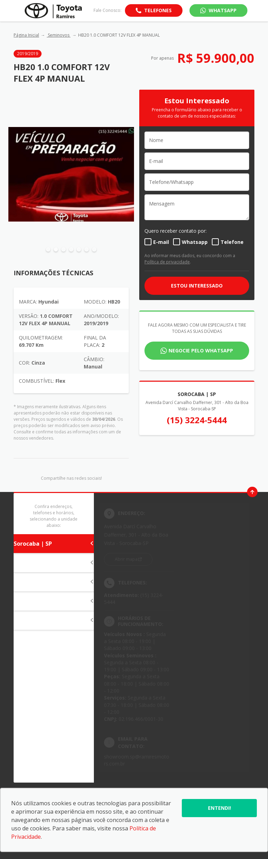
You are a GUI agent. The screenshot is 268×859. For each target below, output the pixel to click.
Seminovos (58, 35)
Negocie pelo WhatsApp (201, 350)
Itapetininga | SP (54, 563)
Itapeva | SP (54, 601)
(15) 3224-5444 (197, 420)
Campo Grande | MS (54, 620)
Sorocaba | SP (54, 543)
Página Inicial (26, 35)
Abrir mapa (126, 559)
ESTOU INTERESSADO (197, 285)
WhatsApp (223, 10)
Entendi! (219, 808)
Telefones (158, 10)
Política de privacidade (167, 262)
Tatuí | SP (54, 582)
